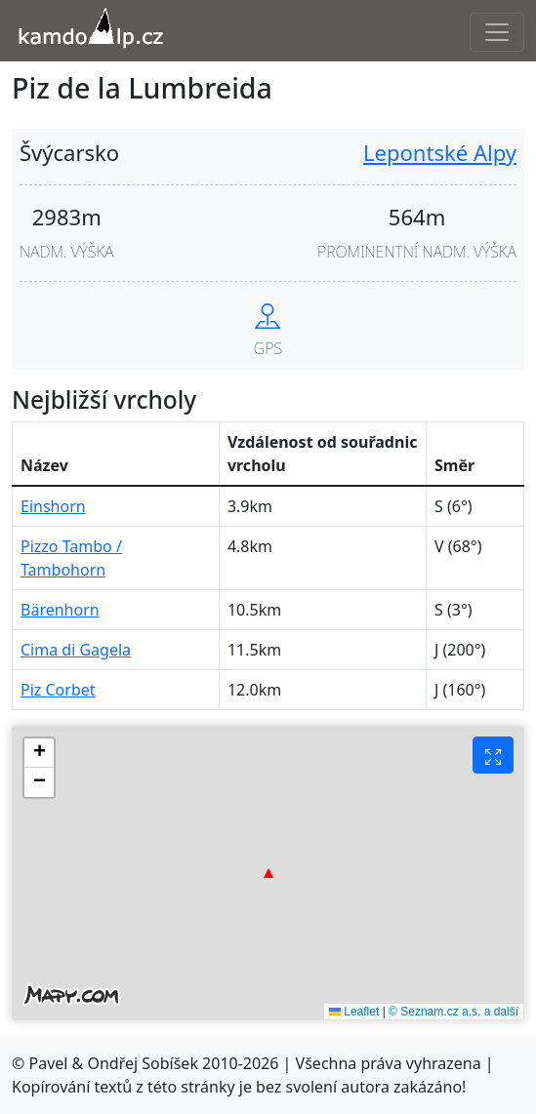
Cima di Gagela (76, 649)
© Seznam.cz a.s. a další (453, 1011)
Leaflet (354, 1011)
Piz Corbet (58, 689)
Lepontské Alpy (439, 152)
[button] (268, 873)
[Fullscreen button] (493, 755)
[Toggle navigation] (497, 32)
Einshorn (53, 506)
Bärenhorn (60, 609)
